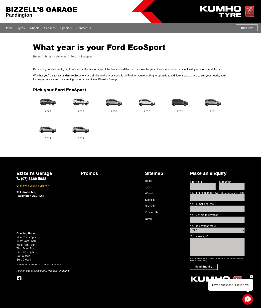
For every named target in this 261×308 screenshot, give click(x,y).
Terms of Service (196, 261)
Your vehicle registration (204, 215)
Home (9, 28)
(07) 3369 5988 (31, 179)
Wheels (34, 28)
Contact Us (83, 28)
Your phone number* (217, 192)
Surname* (225, 181)
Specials (66, 28)
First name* (197, 181)
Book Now (247, 27)
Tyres (21, 28)
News (148, 218)
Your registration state (203, 226)
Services (50, 28)
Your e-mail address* (202, 204)
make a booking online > (34, 185)
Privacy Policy (235, 258)
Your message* (199, 236)
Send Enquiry (203, 266)
